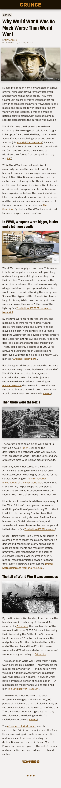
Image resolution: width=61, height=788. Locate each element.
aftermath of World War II (21, 726)
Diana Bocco (11, 40)
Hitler (25, 447)
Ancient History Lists (25, 358)
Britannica (22, 626)
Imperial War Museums (29, 142)
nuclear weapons (12, 385)
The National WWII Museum (39, 529)
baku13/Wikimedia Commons (45, 260)
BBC (9, 158)
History (7, 15)
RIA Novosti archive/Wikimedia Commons (40, 610)
